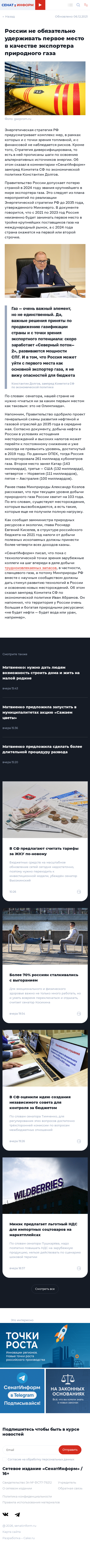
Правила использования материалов (31, 1502)
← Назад (8, 16)
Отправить (70, 1449)
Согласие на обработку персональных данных (41, 1459)
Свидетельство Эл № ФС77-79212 (27, 1482)
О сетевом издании (17, 1488)
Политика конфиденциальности (27, 1496)
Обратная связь (70, 1488)
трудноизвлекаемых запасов (31, 567)
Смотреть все (45, 1289)
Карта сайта (11, 1531)
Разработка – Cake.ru (18, 1538)
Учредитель (67, 1482)
